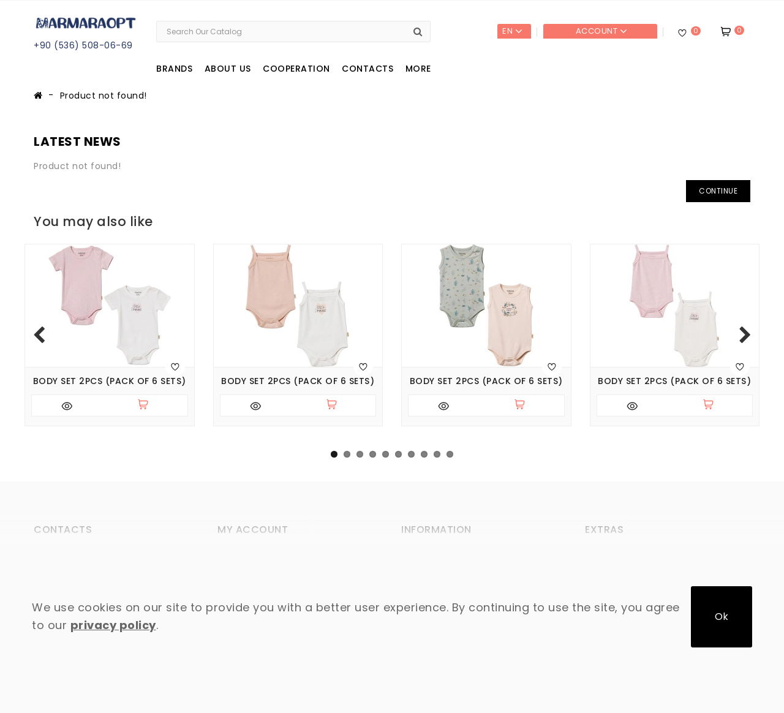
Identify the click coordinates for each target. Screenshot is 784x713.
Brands (174, 68)
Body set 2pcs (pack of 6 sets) (109, 381)
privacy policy (113, 625)
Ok (721, 616)
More (418, 68)
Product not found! (103, 95)
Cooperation (296, 68)
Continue (718, 191)
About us (228, 68)
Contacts (367, 68)
